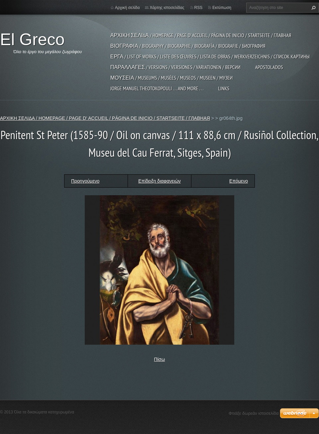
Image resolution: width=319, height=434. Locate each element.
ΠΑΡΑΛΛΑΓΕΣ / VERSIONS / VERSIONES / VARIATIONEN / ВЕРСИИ (175, 67)
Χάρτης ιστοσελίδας (167, 7)
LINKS (223, 88)
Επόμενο (238, 181)
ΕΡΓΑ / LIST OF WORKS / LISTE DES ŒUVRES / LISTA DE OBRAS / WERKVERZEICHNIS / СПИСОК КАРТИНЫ (210, 56)
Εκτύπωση (221, 7)
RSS (198, 7)
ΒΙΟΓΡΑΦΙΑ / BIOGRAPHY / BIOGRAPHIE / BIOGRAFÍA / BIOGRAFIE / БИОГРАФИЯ (188, 46)
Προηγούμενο (85, 181)
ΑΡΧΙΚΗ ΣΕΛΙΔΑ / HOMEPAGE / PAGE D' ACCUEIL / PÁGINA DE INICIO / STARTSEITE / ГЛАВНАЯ (200, 35)
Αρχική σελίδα (127, 7)
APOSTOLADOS (269, 67)
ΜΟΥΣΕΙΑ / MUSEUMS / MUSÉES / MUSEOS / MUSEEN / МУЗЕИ (171, 77)
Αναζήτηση (313, 8)
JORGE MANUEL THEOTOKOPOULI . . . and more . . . (156, 88)
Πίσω (159, 359)
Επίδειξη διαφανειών (159, 181)
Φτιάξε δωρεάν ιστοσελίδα (253, 413)
